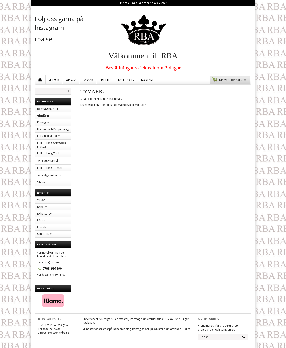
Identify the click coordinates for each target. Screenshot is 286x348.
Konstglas (43, 122)
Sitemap (42, 182)
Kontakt (147, 80)
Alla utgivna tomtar (50, 175)
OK (244, 337)
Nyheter (105, 80)
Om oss (71, 80)
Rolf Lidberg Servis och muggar (51, 144)
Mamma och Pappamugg (53, 129)
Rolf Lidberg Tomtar (54, 168)
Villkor (54, 80)
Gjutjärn (43, 115)
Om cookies (44, 234)
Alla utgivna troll (48, 161)
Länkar (88, 80)
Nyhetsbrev (126, 80)
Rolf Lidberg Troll (54, 153)
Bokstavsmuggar (47, 109)
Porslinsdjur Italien (49, 136)
